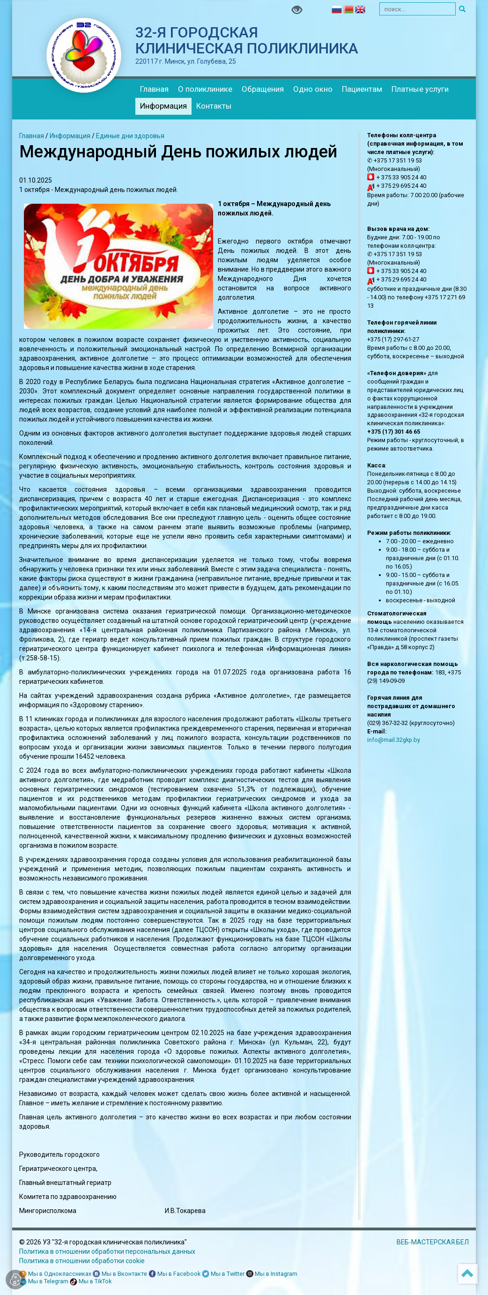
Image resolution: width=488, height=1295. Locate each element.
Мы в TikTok (90, 1282)
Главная (154, 89)
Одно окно (313, 89)
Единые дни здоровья (130, 136)
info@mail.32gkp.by (393, 739)
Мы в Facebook (174, 1274)
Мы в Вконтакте (120, 1274)
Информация (163, 106)
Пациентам (362, 89)
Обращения (263, 89)
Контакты (214, 106)
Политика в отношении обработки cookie (82, 1261)
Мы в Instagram (271, 1274)
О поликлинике (205, 89)
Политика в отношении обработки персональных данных (107, 1251)
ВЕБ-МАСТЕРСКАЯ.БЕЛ (433, 1242)
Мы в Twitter (223, 1274)
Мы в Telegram (43, 1282)
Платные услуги (420, 89)
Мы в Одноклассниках (55, 1274)
